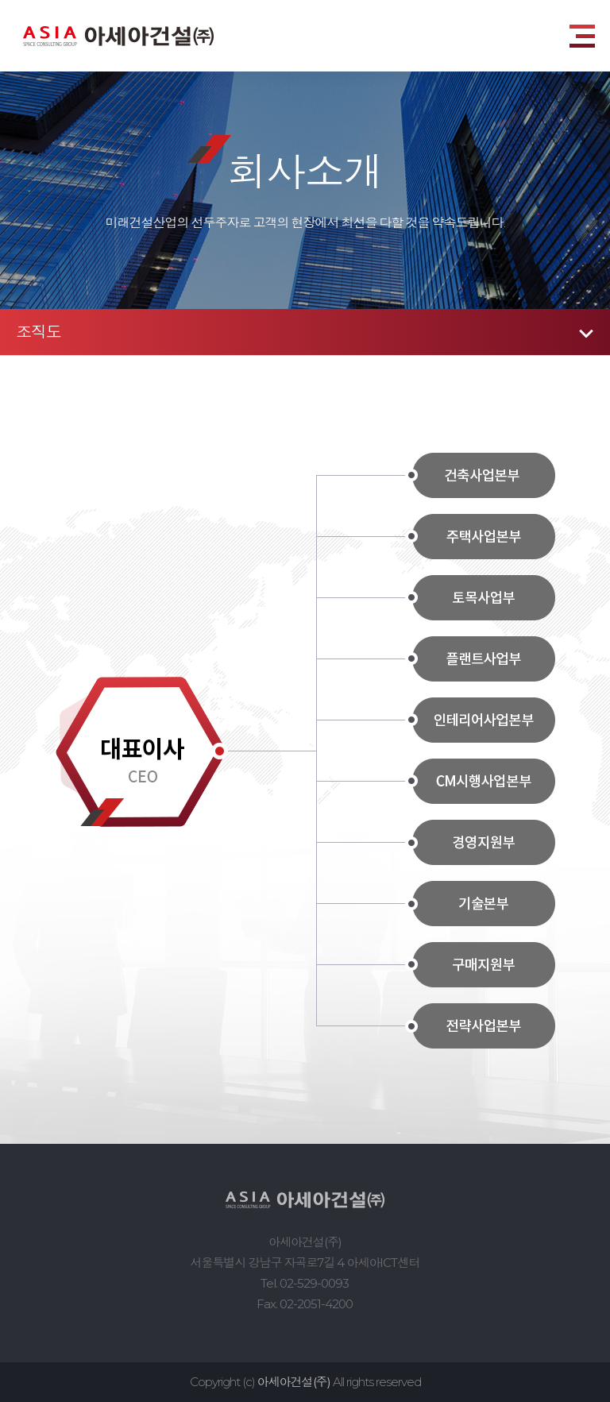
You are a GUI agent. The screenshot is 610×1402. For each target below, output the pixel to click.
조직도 (38, 332)
